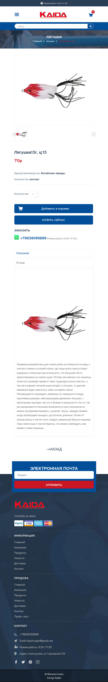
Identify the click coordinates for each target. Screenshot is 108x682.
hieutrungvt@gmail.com (40, 640)
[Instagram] (37, 662)
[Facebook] (16, 662)
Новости (19, 558)
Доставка (20, 563)
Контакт (19, 568)
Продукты (20, 552)
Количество (21, 193)
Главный (19, 542)
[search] (54, 26)
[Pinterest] (30, 662)
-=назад (54, 449)
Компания (20, 547)
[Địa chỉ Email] (54, 475)
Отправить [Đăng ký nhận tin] (54, 484)
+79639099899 (33, 238)
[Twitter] (23, 662)
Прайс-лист (21, 616)
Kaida (58, 677)
